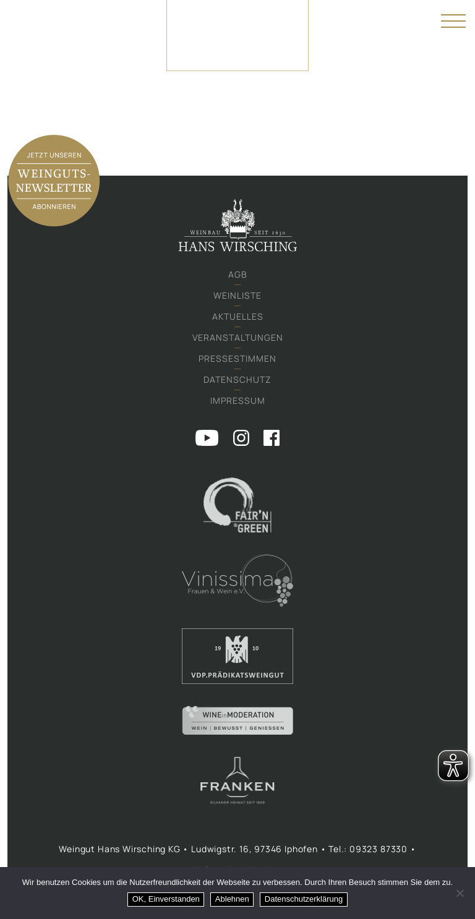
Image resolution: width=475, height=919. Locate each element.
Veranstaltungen (237, 337)
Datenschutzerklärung (304, 899)
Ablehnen (232, 899)
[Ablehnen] (459, 893)
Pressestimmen (237, 358)
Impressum (237, 400)
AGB (237, 274)
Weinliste (237, 295)
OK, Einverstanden (166, 899)
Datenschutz (237, 379)
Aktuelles (237, 316)
